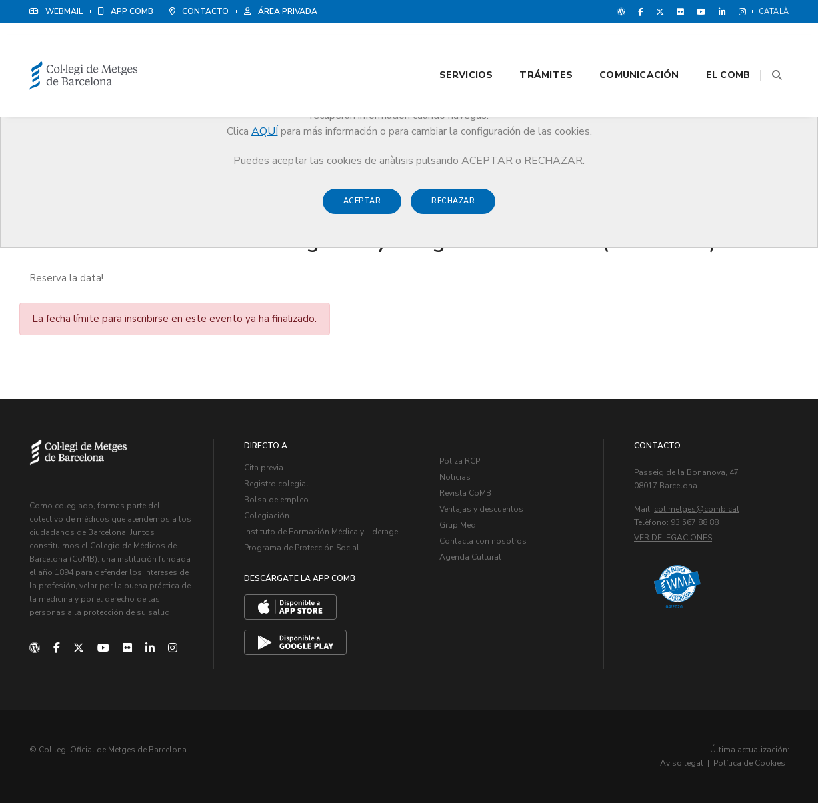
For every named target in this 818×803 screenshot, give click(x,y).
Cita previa (263, 467)
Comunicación (609, 47)
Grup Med (457, 525)
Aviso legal (681, 763)
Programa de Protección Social (301, 547)
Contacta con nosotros (483, 541)
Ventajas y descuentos (481, 509)
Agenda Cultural (470, 557)
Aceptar (362, 208)
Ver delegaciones (673, 537)
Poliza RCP (459, 461)
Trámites (515, 47)
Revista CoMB (465, 493)
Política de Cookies (749, 763)
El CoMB (697, 47)
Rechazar (453, 208)
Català (774, 12)
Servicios (435, 47)
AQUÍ (264, 131)
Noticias (455, 477)
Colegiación (266, 515)
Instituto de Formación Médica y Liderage (321, 531)
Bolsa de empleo (276, 499)
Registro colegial (276, 483)
